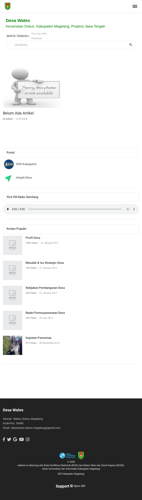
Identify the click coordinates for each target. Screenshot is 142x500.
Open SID (77, 486)
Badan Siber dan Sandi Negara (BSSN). (103, 465)
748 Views (31, 268)
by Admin (8, 119)
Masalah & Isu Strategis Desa (45, 263)
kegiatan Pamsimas (39, 338)
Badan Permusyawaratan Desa (45, 313)
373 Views (31, 343)
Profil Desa (33, 238)
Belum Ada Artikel (18, 113)
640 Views (31, 293)
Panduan (36, 36)
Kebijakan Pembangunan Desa (45, 288)
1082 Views (32, 243)
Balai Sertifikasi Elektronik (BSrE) (61, 465)
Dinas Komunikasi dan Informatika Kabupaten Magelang (71, 468)
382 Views (31, 318)
